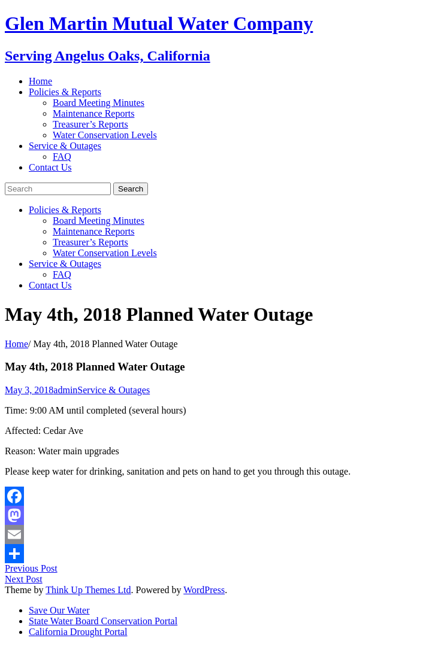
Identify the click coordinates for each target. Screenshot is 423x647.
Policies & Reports (65, 92)
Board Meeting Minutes (98, 103)
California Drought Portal (78, 632)
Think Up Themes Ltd (88, 590)
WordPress (204, 590)
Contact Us (50, 167)
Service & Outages (65, 146)
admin (65, 390)
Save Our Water (59, 610)
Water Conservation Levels (105, 135)
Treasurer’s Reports (90, 124)
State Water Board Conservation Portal (103, 621)
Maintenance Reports (93, 113)
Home (40, 81)
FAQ (62, 156)
